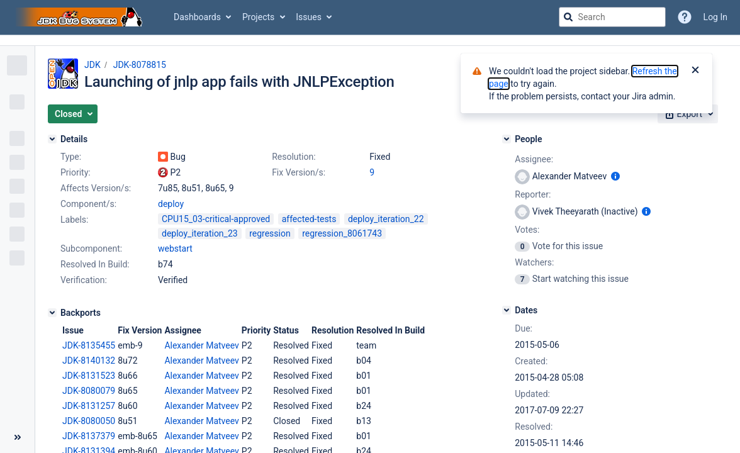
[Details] (52, 139)
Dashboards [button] (197, 17)
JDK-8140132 (88, 360)
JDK (92, 65)
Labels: (74, 220)
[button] (73, 113)
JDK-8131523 (88, 376)
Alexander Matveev (201, 345)
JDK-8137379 (88, 436)
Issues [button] (309, 17)
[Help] (685, 17)
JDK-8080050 (88, 421)
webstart (175, 248)
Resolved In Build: (95, 264)
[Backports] (52, 312)
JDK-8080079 (88, 391)
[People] (506, 139)
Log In (715, 17)
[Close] (695, 71)
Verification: (83, 280)
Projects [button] (258, 17)
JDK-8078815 (139, 65)
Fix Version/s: (298, 172)
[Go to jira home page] (80, 17)
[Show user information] (615, 176)
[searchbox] (612, 17)
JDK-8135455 (88, 345)
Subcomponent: (91, 248)
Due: (523, 328)
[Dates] (506, 310)
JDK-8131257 (88, 406)
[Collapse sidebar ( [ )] (17, 437)
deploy (171, 204)
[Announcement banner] (370, 40)
